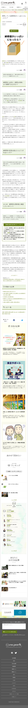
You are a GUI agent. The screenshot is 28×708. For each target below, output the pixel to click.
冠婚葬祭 (14, 666)
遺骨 (8, 100)
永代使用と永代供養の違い (8, 296)
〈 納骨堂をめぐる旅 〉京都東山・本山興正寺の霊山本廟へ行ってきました (17, 573)
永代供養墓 (7, 195)
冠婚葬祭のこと (19, 7)
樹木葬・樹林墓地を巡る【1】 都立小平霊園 (16, 565)
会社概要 (14, 680)
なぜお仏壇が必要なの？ (13, 587)
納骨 (4, 64)
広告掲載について (14, 696)
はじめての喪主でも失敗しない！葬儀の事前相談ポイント (14, 443)
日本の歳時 (11, 7)
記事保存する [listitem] (14, 30)
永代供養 (20, 100)
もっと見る (14, 499)
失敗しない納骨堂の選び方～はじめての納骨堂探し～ (12, 280)
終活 (14, 660)
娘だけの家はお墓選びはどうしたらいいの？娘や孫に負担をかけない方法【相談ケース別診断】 (17, 582)
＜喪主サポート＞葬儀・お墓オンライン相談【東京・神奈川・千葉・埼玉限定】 (14, 382)
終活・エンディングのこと (7, 9)
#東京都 (6, 313)
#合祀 (9, 313)
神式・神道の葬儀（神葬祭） (13, 492)
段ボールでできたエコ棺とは (13, 484)
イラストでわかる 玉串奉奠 (13, 475)
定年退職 (14, 658)
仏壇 (14, 116)
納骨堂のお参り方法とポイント (9, 291)
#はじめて (16, 312)
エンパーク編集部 (19, 24)
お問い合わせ (14, 691)
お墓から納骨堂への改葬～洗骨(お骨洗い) (11, 302)
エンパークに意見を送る (9, 631)
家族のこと (14, 671)
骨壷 (7, 62)
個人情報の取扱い (14, 688)
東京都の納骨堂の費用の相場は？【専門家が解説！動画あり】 (14, 279)
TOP (1, 9)
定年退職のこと (3, 7)
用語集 (14, 677)
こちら (23, 634)
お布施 (8, 232)
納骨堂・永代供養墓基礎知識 (19, 9)
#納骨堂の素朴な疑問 (9, 312)
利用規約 (14, 685)
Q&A (14, 674)
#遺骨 (3, 312)
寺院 (3, 116)
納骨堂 (13, 9)
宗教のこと (14, 669)
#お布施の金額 (21, 312)
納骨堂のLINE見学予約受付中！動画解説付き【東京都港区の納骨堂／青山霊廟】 (14, 349)
